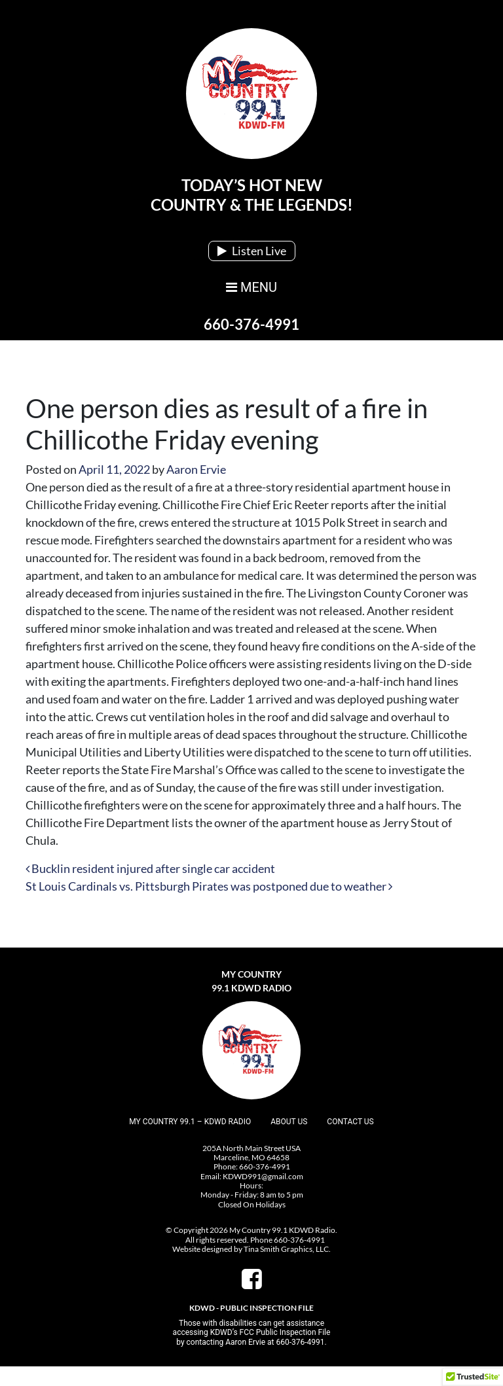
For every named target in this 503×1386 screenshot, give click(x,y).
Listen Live (251, 250)
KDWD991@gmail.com (263, 1176)
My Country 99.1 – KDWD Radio (190, 1121)
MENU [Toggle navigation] (251, 287)
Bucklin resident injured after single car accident (150, 868)
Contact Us (350, 1121)
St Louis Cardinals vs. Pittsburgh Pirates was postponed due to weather (209, 886)
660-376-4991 (251, 324)
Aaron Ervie (196, 469)
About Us (288, 1121)
